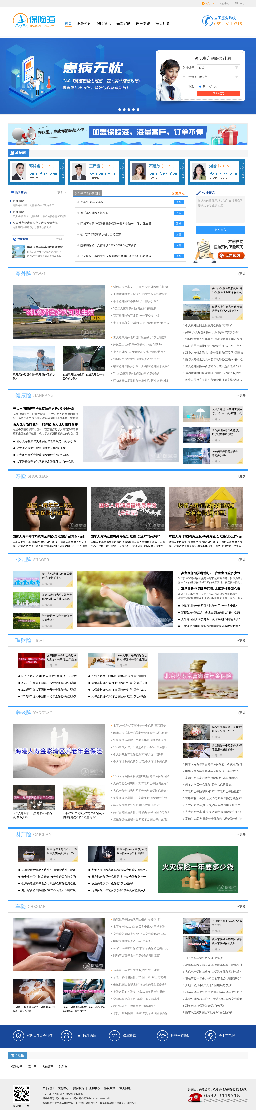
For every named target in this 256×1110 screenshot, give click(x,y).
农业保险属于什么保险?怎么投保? (112, 883)
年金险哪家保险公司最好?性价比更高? (136, 805)
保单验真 (129, 1035)
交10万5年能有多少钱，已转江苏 (100, 234)
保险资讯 (104, 23)
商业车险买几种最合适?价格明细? (134, 1006)
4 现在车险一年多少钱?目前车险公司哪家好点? (212, 978)
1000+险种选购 (85, 1035)
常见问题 (125, 1088)
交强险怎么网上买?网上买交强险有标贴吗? (139, 933)
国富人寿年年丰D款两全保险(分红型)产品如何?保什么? (45, 248)
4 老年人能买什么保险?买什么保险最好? (207, 784)
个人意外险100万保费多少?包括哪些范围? (139, 351)
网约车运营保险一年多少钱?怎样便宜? (136, 955)
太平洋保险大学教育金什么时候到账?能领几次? (210, 619)
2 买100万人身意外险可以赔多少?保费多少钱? (211, 332)
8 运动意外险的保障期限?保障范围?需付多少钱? (212, 373)
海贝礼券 (162, 23)
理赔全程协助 (180, 1035)
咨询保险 (18, 200)
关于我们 (48, 1088)
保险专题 (143, 23)
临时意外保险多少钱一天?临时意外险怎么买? (141, 366)
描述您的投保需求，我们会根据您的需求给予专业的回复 (220, 209)
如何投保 (78, 1088)
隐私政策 (109, 1088)
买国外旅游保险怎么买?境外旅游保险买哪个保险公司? (227, 292)
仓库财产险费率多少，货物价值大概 (35, 222)
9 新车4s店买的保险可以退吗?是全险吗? (207, 1012)
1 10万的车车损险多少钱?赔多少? (203, 958)
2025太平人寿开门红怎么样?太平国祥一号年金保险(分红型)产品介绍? (132, 659)
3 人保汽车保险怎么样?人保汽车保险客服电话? (212, 971)
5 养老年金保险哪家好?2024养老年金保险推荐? (212, 791)
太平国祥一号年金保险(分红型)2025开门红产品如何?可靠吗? (62, 659)
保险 (88, 1102)
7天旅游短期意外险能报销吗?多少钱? (136, 373)
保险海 (69, 1094)
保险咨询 (84, 23)
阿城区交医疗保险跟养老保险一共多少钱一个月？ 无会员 (115, 223)
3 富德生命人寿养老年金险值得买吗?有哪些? (210, 777)
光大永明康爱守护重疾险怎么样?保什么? (41, 448)
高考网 (32, 1066)
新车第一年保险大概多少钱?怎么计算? (136, 970)
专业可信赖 (227, 1035)
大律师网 (47, 1066)
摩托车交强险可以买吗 (94, 212)
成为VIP (209, 3)
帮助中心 (239, 3)
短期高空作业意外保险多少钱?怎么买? (136, 359)
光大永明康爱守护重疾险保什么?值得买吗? (42, 454)
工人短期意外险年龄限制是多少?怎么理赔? (139, 337)
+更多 (241, 274)
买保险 (65, 1102)
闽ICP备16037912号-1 (67, 1098)
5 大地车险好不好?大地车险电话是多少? (207, 985)
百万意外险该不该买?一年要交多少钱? (136, 315)
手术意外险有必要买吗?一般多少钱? (135, 301)
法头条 (63, 1066)
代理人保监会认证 (40, 1035)
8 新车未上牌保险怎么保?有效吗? (203, 1005)
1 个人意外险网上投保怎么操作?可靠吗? (207, 325)
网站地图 (131, 1102)
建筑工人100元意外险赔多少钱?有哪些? (137, 344)
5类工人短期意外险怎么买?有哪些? (134, 308)
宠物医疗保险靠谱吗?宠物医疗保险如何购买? (119, 869)
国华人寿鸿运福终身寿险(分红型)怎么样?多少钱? (125, 536)
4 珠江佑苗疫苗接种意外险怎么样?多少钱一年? (212, 345)
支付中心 (224, 3)
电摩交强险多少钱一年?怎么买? (132, 941)
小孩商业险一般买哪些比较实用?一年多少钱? (209, 605)
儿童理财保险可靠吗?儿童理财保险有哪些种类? (210, 626)
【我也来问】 (178, 193)
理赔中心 (94, 1088)
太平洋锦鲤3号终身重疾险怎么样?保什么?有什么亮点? (227, 413)
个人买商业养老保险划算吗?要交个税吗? (138, 754)
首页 (68, 23)
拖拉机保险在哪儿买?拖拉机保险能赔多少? (139, 984)
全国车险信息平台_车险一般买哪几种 (136, 998)
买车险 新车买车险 (92, 202)
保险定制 (123, 23)
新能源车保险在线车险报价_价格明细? (137, 919)
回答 (178, 202)
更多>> (61, 192)
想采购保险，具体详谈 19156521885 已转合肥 (108, 245)
